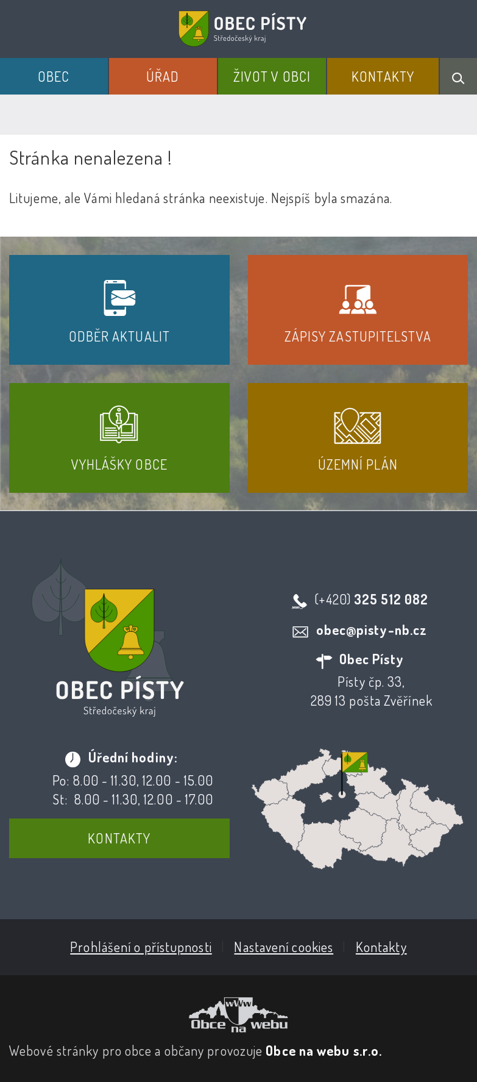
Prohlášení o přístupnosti (141, 946)
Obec (53, 76)
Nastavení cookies (283, 946)
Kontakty (383, 76)
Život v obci (272, 76)
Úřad (162, 76)
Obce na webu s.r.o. (324, 1050)
